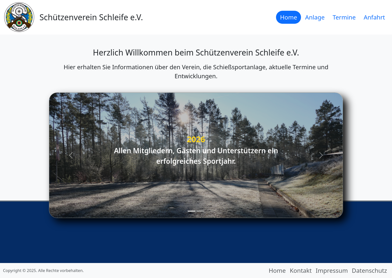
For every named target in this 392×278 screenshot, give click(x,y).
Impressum (332, 270)
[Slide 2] (200, 211)
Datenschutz (369, 270)
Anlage (314, 17)
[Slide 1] (191, 211)
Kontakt (301, 270)
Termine (344, 17)
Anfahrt (374, 17)
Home (288, 17)
